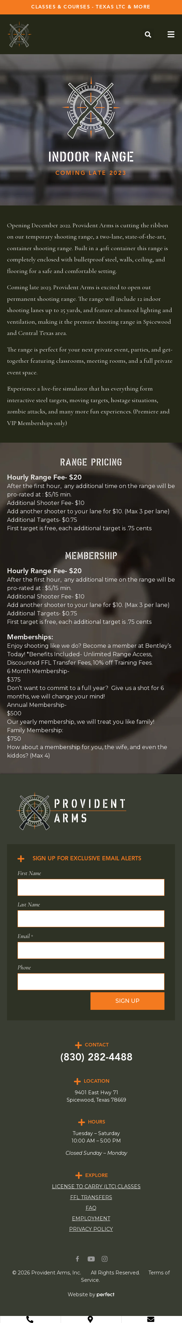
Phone (24, 967)
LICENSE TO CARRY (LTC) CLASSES (96, 1186)
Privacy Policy (91, 1229)
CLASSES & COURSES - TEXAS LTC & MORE (90, 7)
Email (25, 936)
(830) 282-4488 (96, 1058)
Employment (91, 1218)
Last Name (29, 904)
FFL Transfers (91, 1197)
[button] (148, 34)
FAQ (91, 1208)
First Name (29, 873)
